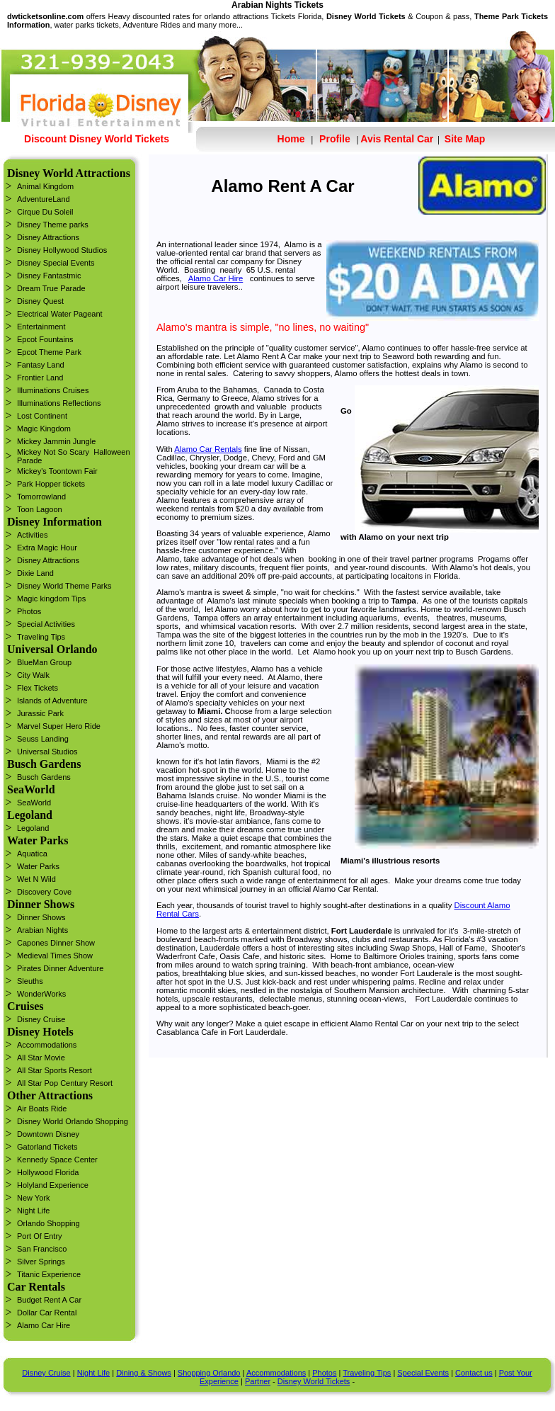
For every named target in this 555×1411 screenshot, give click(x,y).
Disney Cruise (41, 1019)
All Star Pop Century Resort (65, 1083)
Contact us (474, 1372)
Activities (32, 535)
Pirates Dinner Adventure (60, 968)
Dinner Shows (41, 917)
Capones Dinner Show (56, 943)
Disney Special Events (55, 263)
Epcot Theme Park (49, 352)
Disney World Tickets (314, 1381)
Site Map (463, 138)
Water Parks (38, 866)
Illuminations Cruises (52, 390)
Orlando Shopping (48, 1223)
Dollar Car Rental (46, 1312)
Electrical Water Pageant (60, 314)
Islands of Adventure (52, 700)
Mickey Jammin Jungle (56, 441)
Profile (334, 138)
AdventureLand (43, 199)
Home (291, 138)
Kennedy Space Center (57, 1159)
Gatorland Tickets (47, 1147)
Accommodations (46, 1045)
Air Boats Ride (42, 1108)
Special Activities (46, 624)
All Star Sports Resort (54, 1070)
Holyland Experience (52, 1185)
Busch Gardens (44, 777)
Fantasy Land (40, 365)
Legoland (33, 828)
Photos (29, 611)
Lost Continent (42, 416)
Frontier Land (40, 377)
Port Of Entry (39, 1236)
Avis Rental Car (396, 138)
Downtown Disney (48, 1134)
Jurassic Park (40, 713)
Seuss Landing (43, 739)
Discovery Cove (44, 892)
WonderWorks (41, 994)
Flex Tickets (37, 688)
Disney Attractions (48, 237)
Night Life (33, 1210)
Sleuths (30, 981)
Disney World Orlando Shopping (72, 1121)
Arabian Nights (42, 930)
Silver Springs (41, 1261)
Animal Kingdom (45, 186)
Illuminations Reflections (59, 403)
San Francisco (42, 1249)
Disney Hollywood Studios (62, 250)
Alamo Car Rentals (207, 449)
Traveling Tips (41, 637)
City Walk (33, 675)
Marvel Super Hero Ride (59, 726)
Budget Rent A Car (49, 1300)
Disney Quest (40, 301)
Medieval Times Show (55, 955)
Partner (257, 1381)
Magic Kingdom (44, 428)
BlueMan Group (44, 662)
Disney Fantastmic (49, 275)
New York (33, 1198)
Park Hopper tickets (51, 484)
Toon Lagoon (39, 509)
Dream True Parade (51, 288)
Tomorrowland (41, 496)
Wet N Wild (36, 879)
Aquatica (32, 853)
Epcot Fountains (45, 339)
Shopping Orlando (209, 1372)
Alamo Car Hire (43, 1325)
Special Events (423, 1372)
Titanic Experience (49, 1274)
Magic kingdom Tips (51, 598)
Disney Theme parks (52, 224)
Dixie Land (35, 573)
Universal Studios (47, 751)
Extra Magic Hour (47, 547)
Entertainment (41, 326)
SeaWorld (34, 802)
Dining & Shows (143, 1372)
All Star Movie (41, 1057)
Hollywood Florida (48, 1172)
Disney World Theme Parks (64, 586)
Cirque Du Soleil (45, 212)
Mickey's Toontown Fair (57, 471)
